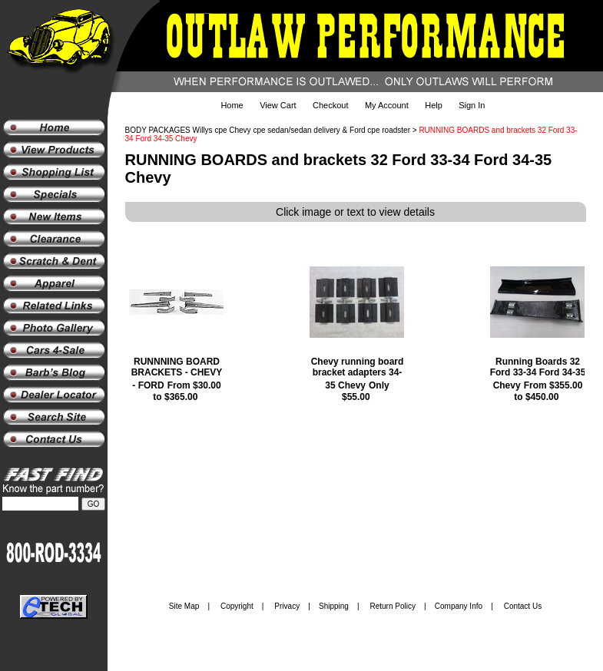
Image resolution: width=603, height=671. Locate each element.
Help (433, 105)
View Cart (278, 105)
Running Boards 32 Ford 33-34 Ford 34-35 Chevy (538, 373)
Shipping (334, 606)
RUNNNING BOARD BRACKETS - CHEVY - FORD (177, 373)
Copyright (236, 606)
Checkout (330, 105)
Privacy (287, 606)
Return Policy (393, 606)
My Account (387, 105)
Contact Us (523, 606)
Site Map (184, 606)
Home (231, 105)
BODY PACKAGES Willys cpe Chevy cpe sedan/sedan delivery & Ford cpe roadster (267, 130)
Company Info (458, 606)
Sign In (472, 105)
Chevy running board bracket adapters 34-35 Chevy (357, 373)
